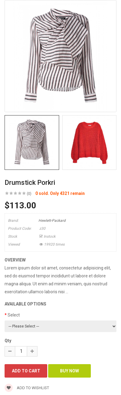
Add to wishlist (27, 388)
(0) (29, 194)
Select (14, 315)
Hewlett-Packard (52, 220)
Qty (8, 340)
